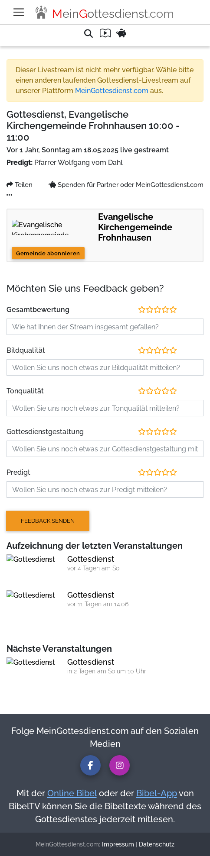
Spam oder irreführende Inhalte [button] (57, 4)
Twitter (42, 339)
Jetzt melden (23, 75)
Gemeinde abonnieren (35, 408)
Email (62, 339)
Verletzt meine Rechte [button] (44, 12)
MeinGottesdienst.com (34, 220)
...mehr (13, 324)
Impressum (85, 848)
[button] (105, 38)
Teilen (12, 331)
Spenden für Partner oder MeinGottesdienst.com (70, 347)
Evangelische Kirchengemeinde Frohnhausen (66, 355)
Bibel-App (142, 809)
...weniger (38, 324)
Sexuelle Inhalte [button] (36, 21)
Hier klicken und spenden (39, 197)
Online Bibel (60, 809)
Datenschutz (123, 848)
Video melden (22, 363)
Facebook (16, 339)
